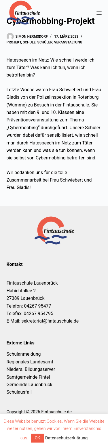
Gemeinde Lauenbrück (29, 384)
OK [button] (37, 438)
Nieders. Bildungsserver (31, 369)
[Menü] (99, 13)
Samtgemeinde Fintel (28, 377)
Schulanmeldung (24, 354)
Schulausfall (19, 392)
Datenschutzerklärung (66, 438)
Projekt (14, 42)
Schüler (44, 42)
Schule (29, 42)
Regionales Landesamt (30, 362)
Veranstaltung (68, 42)
